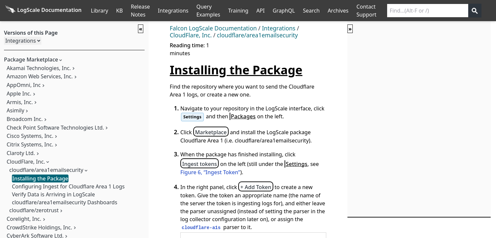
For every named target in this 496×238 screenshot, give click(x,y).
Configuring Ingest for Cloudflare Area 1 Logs (68, 186)
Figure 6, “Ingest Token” (210, 172)
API (260, 10)
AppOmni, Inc (24, 85)
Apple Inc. (19, 93)
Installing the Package (40, 178)
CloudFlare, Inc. (26, 161)
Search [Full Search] (311, 10)
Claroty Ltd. (21, 153)
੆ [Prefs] (492, 10)
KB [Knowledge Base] (119, 10)
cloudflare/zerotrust (34, 210)
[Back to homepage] (43, 10)
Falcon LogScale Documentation (213, 28)
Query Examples (208, 10)
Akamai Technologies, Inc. (39, 68)
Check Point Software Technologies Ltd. (55, 127)
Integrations (173, 10)
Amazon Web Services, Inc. (40, 76)
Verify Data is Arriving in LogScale (53, 194)
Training (238, 10)
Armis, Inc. (20, 102)
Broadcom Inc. (25, 119)
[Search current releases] (427, 10)
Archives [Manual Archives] (338, 10)
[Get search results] (474, 11)
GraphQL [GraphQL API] (284, 10)
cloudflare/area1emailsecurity (46, 170)
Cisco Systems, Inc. (30, 135)
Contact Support (366, 10)
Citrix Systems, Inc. (30, 144)
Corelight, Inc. (24, 218)
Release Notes (140, 10)
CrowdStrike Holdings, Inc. (39, 227)
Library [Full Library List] (99, 10)
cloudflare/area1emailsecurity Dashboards (64, 202)
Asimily (15, 110)
